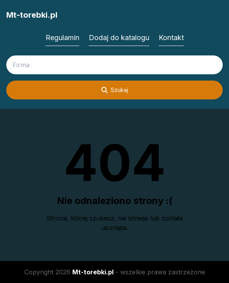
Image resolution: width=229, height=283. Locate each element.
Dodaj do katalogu (119, 37)
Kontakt (171, 37)
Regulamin (62, 37)
